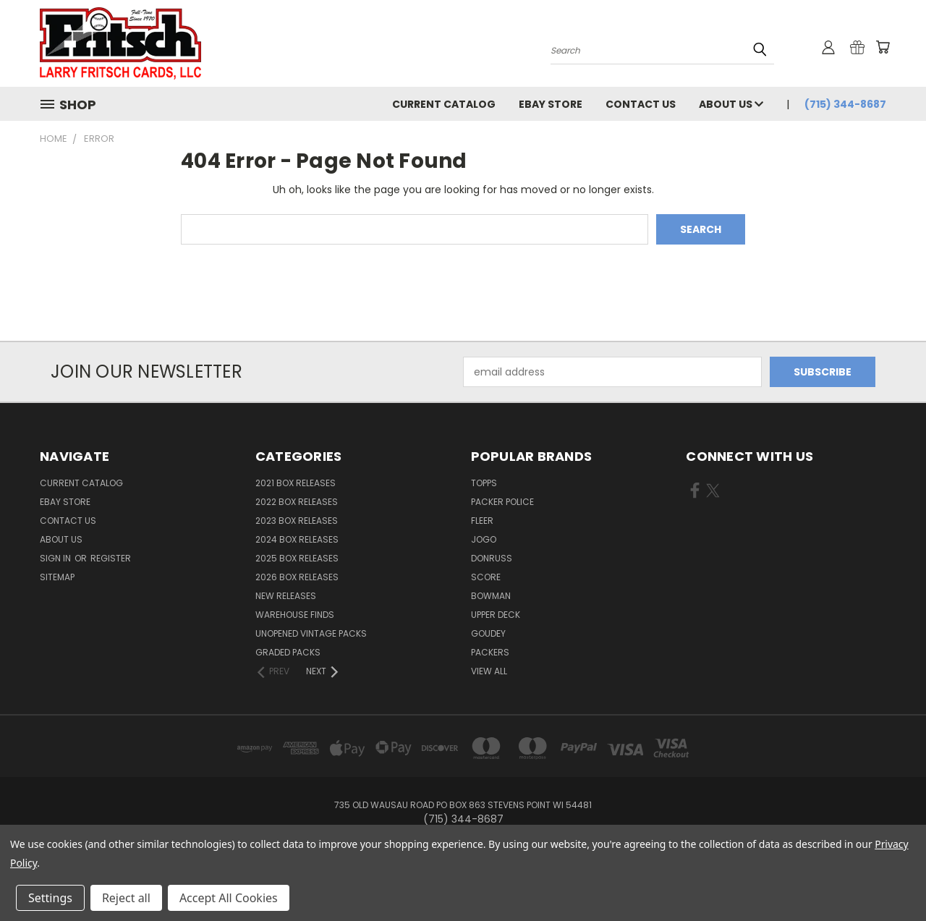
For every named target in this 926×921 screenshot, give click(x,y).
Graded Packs (287, 652)
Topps (484, 483)
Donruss (491, 558)
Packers (490, 652)
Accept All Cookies (228, 898)
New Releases (285, 596)
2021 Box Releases (295, 483)
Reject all (126, 898)
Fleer (482, 520)
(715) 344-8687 (845, 104)
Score (486, 577)
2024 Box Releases (297, 539)
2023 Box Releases (296, 520)
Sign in (56, 558)
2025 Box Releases (297, 558)
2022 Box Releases (296, 502)
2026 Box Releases (297, 577)
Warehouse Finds (294, 614)
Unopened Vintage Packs (311, 633)
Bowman (491, 596)
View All (489, 671)
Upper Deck (495, 614)
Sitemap (57, 577)
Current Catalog (444, 104)
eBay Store (550, 104)
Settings (50, 898)
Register (110, 558)
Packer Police (502, 502)
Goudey (488, 633)
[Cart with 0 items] (882, 47)
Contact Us (641, 104)
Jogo (483, 539)
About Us (731, 104)
